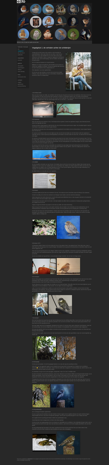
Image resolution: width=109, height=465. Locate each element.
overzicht (20, 60)
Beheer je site (20, 42)
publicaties (20, 54)
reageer (19, 82)
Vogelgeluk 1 (21, 51)
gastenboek (20, 84)
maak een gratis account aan (32, 42)
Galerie (20, 63)
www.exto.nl (30, 458)
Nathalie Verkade (23, 47)
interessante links (22, 77)
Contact (20, 80)
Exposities (21, 58)
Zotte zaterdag (21, 71)
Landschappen (21, 67)
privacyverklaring (22, 86)
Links (19, 74)
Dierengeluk (20, 65)
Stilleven (20, 69)
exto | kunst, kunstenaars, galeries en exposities (21, 1)
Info (18, 49)
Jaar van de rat (21, 53)
